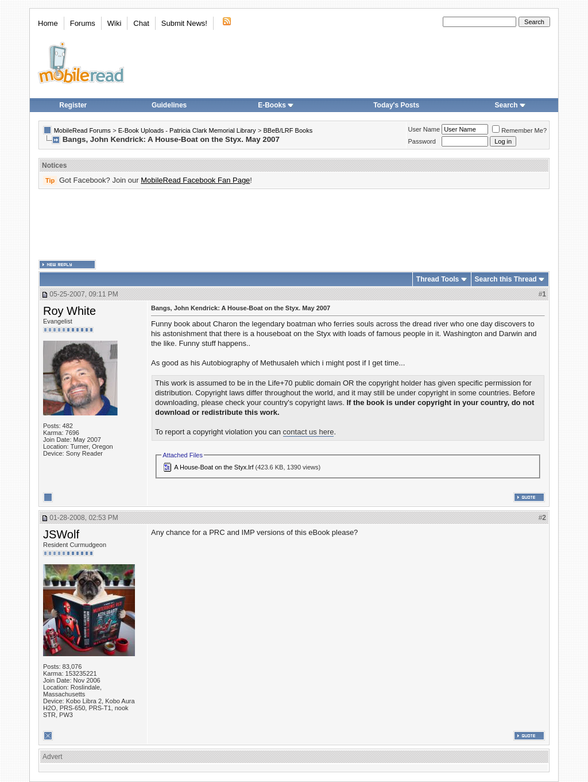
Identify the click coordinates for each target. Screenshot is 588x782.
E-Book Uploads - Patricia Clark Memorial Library (187, 130)
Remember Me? (519, 130)
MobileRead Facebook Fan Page (195, 180)
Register (73, 105)
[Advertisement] (294, 225)
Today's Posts (396, 105)
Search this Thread (506, 279)
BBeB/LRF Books (288, 130)
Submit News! (184, 23)
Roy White (69, 311)
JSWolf (61, 534)
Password (422, 141)
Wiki (114, 23)
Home (48, 23)
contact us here (308, 431)
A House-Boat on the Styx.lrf (213, 467)
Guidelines (169, 105)
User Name (424, 129)
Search (510, 105)
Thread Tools (437, 279)
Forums (82, 23)
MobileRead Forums (82, 130)
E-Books (276, 105)
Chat (141, 23)
